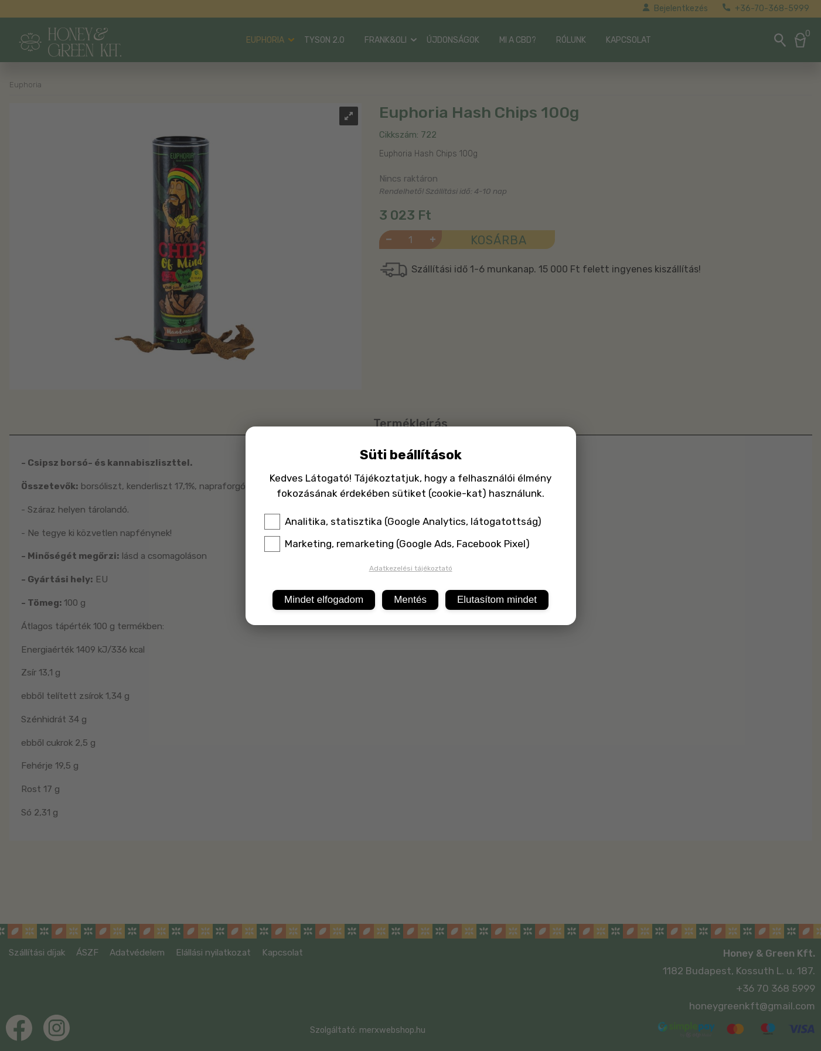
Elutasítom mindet (497, 599)
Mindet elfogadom (323, 599)
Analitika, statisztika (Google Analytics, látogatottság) (402, 521)
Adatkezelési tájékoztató (410, 568)
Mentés (410, 599)
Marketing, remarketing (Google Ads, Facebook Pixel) (397, 543)
